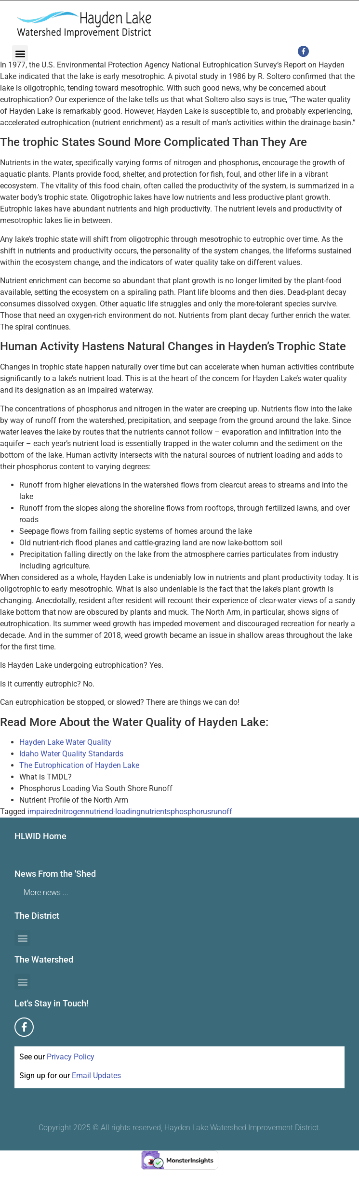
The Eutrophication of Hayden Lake (79, 765)
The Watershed (43, 959)
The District (36, 916)
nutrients (156, 811)
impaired (42, 811)
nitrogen (71, 811)
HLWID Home (40, 836)
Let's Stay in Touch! (51, 1003)
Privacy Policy (70, 1056)
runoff (221, 811)
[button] (20, 53)
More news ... (46, 892)
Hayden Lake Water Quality (65, 742)
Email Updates (96, 1075)
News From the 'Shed (55, 874)
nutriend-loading (113, 811)
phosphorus (191, 811)
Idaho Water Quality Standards (71, 753)
